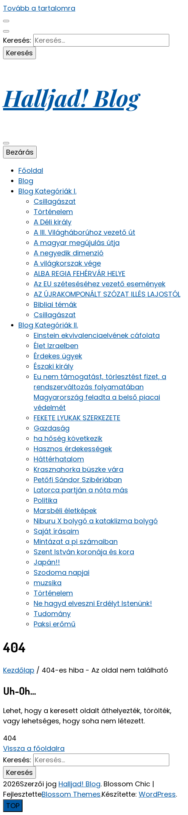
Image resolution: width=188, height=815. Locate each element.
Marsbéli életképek (65, 510)
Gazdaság (52, 428)
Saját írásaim (56, 531)
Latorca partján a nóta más (81, 490)
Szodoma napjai (61, 572)
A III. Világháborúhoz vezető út (84, 232)
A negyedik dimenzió (69, 253)
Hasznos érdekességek (73, 448)
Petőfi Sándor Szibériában (78, 479)
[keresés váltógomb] (6, 31)
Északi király (53, 366)
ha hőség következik (68, 438)
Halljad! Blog (71, 97)
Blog (25, 181)
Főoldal (30, 170)
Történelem (53, 211)
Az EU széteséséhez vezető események (99, 284)
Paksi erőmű (55, 624)
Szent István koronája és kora (84, 552)
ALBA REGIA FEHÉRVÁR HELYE (79, 273)
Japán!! (47, 562)
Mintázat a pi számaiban (76, 541)
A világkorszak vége (67, 263)
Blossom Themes (71, 794)
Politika (45, 500)
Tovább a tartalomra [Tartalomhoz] (39, 8)
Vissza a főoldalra (34, 748)
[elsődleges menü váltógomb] (6, 143)
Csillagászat (55, 201)
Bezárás (20, 152)
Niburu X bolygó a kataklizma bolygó (96, 521)
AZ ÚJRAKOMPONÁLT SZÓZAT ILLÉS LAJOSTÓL (107, 294)
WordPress (157, 794)
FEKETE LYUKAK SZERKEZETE (77, 418)
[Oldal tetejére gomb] (13, 805)
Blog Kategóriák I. (47, 191)
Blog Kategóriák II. (48, 325)
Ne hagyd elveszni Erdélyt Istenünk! (93, 603)
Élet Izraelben (56, 345)
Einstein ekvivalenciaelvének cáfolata (97, 335)
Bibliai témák (55, 304)
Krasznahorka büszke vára (78, 469)
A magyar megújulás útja (77, 242)
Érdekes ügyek (58, 356)
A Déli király (52, 222)
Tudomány (52, 613)
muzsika (48, 582)
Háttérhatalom (59, 459)
